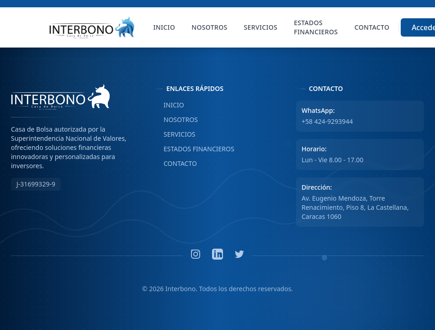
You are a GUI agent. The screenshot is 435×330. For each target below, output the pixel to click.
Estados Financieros (316, 27)
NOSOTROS (176, 119)
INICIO (169, 105)
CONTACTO (175, 163)
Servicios (261, 27)
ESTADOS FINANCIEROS (194, 149)
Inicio (164, 27)
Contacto (372, 27)
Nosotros (209, 27)
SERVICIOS (175, 134)
